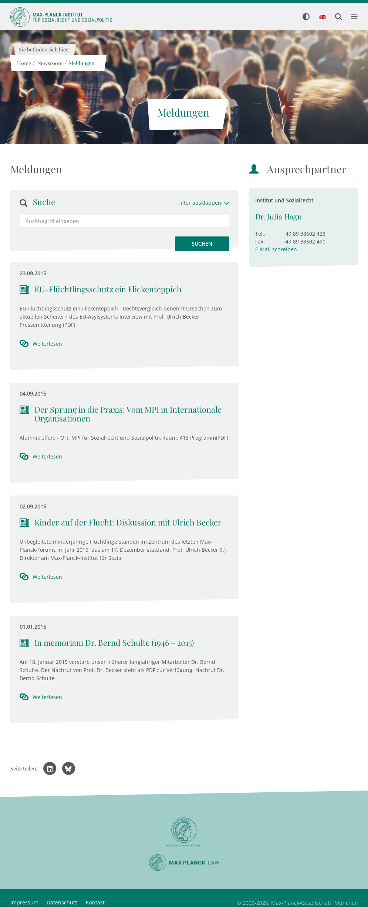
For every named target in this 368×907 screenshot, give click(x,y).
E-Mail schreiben (276, 249)
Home (24, 63)
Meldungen (81, 63)
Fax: (260, 241)
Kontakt (95, 902)
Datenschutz (62, 902)
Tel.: (260, 233)
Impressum (24, 902)
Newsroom (50, 63)
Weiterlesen (47, 343)
